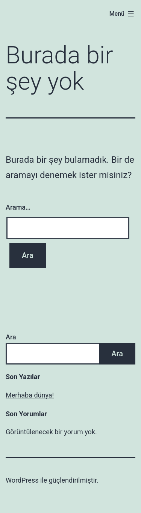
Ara (11, 337)
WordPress (22, 480)
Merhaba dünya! (30, 395)
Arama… (18, 207)
